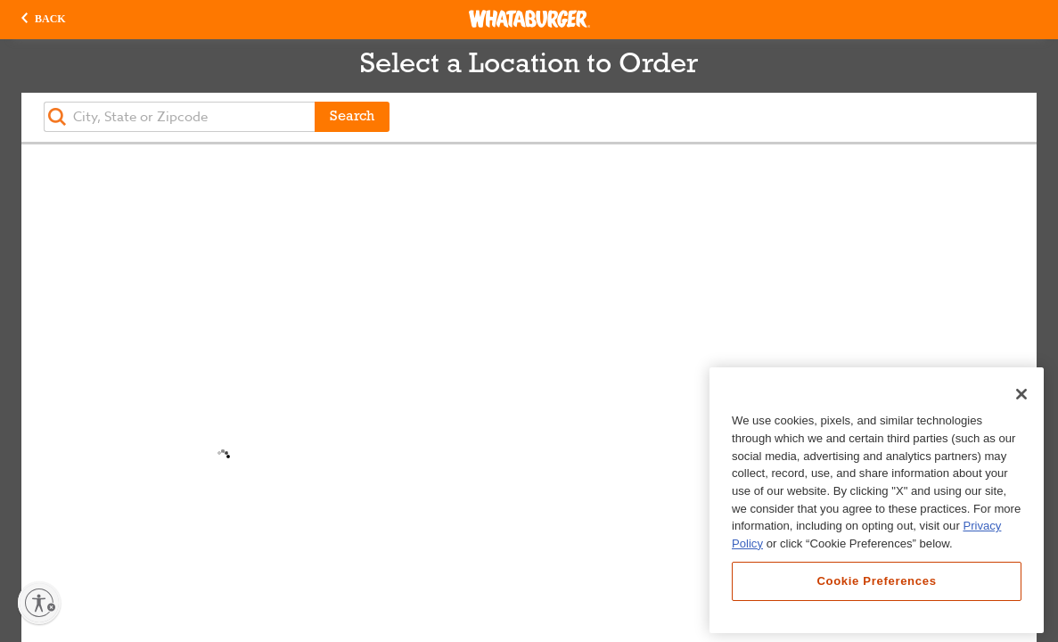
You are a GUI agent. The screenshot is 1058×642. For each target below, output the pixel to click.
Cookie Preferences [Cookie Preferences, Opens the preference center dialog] (876, 581)
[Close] (1021, 394)
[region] (876, 500)
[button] (43, 19)
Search (352, 117)
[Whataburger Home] (529, 19)
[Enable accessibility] (39, 602)
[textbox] (179, 117)
